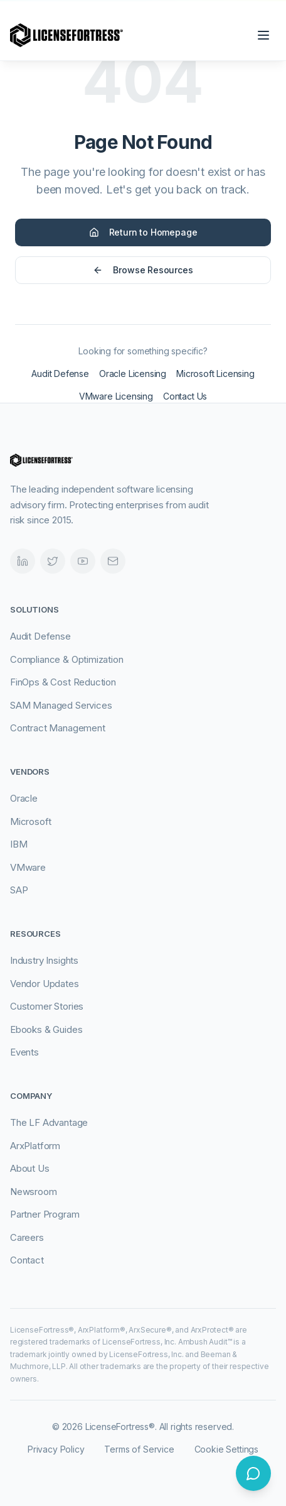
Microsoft (30, 821)
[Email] (112, 561)
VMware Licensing (116, 396)
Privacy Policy (56, 1449)
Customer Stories (46, 1006)
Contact (27, 1260)
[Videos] (82, 561)
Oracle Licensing (132, 373)
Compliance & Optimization (67, 659)
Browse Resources (143, 270)
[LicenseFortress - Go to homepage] (66, 35)
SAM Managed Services (61, 705)
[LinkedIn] (22, 561)
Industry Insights (44, 960)
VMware (28, 867)
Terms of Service (139, 1449)
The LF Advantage (49, 1122)
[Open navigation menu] (263, 35)
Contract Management (57, 728)
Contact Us (185, 396)
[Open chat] (253, 1473)
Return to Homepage (143, 232)
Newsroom (33, 1192)
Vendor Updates (44, 984)
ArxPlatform (35, 1146)
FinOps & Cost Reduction (63, 682)
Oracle (24, 798)
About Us (30, 1168)
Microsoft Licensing (215, 373)
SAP (19, 890)
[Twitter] (52, 561)
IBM (18, 844)
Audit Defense (60, 373)
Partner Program (44, 1214)
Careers (27, 1237)
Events (24, 1052)
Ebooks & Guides (46, 1029)
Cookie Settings (226, 1449)
